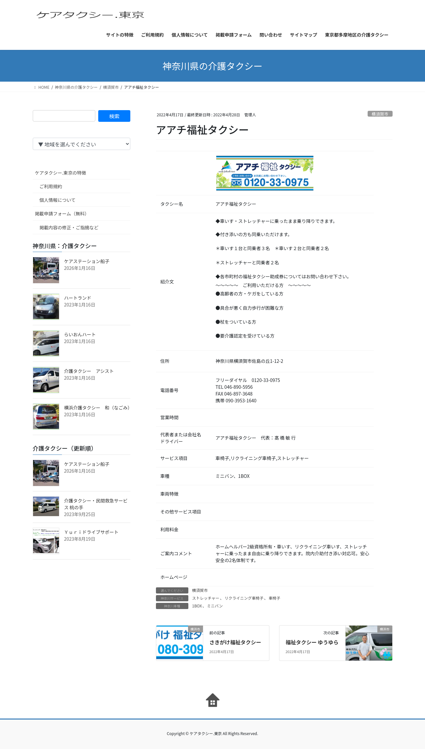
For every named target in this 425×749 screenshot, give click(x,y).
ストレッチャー (205, 598)
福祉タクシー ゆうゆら (312, 642)
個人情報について (58, 200)
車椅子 (274, 598)
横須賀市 (380, 114)
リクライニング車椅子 (243, 598)
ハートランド (77, 297)
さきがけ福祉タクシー (235, 642)
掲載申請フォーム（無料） (62, 213)
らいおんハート (80, 334)
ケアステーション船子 (87, 261)
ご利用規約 (51, 186)
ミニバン (215, 605)
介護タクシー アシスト (89, 371)
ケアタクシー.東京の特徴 (60, 172)
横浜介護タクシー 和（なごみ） (98, 407)
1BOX (197, 605)
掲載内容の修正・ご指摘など (69, 227)
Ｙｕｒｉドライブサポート (91, 532)
